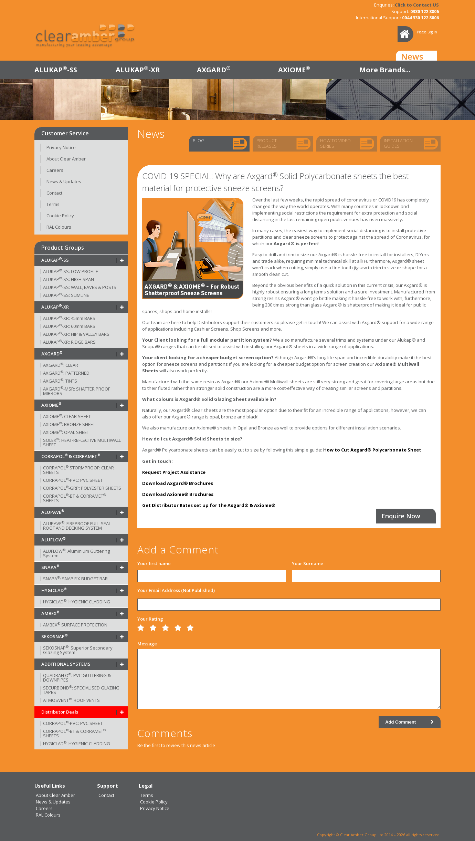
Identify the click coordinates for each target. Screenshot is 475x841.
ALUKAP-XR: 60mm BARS (69, 326)
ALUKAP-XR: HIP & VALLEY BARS (76, 334)
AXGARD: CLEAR (60, 365)
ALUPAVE (52, 512)
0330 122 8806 (424, 11)
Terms (53, 204)
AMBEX (50, 613)
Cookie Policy (60, 215)
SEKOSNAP (54, 636)
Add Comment (409, 722)
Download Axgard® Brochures (177, 483)
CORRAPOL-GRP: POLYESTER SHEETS (82, 488)
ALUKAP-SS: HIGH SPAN (68, 279)
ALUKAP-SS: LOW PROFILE (70, 271)
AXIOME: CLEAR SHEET (67, 416)
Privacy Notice (61, 147)
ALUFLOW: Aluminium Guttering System (76, 553)
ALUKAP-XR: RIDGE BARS (69, 342)
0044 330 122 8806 (420, 17)
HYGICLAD (53, 590)
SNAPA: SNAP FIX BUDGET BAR (75, 578)
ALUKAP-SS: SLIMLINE (66, 295)
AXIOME (294, 69)
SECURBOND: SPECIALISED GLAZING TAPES (81, 690)
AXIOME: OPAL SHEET (66, 432)
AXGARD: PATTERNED (66, 373)
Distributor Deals (59, 712)
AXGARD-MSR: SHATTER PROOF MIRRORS (76, 391)
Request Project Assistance (173, 472)
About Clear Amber (66, 159)
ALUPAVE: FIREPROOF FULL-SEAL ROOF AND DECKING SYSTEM (77, 525)
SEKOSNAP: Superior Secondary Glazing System (78, 650)
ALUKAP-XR (138, 69)
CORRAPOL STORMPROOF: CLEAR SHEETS (78, 470)
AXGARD (214, 69)
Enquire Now (400, 516)
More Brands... (384, 69)
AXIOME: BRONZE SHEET (69, 424)
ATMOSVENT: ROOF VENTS (71, 700)
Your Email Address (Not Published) (176, 590)
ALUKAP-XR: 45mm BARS (69, 318)
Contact (54, 193)
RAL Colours (58, 227)
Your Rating (150, 619)
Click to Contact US (417, 5)
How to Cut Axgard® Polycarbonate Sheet (372, 450)
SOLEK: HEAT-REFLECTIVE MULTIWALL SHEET (82, 442)
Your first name (154, 563)
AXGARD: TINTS (60, 381)
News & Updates (63, 181)
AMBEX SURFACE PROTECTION (75, 625)
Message (147, 644)
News (412, 56)
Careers (54, 170)
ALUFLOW (53, 540)
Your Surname (307, 563)
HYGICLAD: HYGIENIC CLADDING (76, 602)
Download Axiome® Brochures (177, 494)
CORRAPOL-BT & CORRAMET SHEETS (74, 498)
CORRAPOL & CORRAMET (70, 456)
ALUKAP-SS (55, 69)
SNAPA (50, 567)
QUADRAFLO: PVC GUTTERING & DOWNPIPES (77, 677)
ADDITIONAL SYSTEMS (66, 664)
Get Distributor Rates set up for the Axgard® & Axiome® (208, 505)
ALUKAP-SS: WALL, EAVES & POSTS (79, 287)
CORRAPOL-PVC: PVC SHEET (73, 480)
